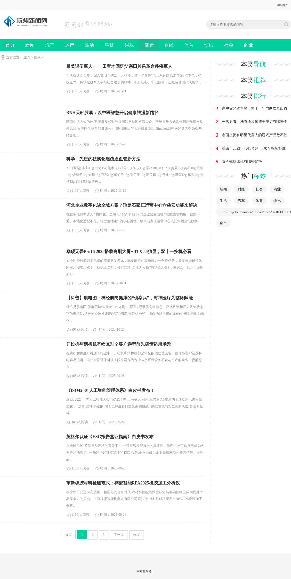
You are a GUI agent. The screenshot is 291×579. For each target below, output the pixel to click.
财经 (169, 45)
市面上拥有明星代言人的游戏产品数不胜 (254, 135)
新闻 (29, 45)
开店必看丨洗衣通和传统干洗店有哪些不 (254, 122)
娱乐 (129, 45)
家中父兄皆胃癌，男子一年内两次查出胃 (254, 108)
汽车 (49, 45)
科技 (109, 45)
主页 (27, 57)
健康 (149, 45)
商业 (248, 45)
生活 (89, 45)
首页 (10, 45)
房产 (69, 45)
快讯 (208, 45)
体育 (189, 45)
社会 (228, 45)
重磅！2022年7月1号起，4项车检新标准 (254, 148)
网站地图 (283, 5)
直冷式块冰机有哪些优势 (242, 162)
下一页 (119, 535)
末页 (136, 535)
